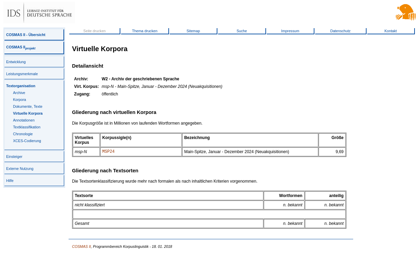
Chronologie (23, 134)
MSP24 (108, 152)
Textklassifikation (26, 127)
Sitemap (193, 31)
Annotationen (24, 120)
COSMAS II (20, 47)
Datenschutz (340, 31)
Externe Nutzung (19, 168)
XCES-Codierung (27, 141)
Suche (242, 31)
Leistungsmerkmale (22, 74)
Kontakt (390, 31)
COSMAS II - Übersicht (25, 35)
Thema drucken (144, 31)
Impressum (290, 31)
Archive (19, 93)
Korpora (19, 99)
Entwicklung (16, 62)
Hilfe (9, 181)
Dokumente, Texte (28, 106)
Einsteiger (14, 156)
